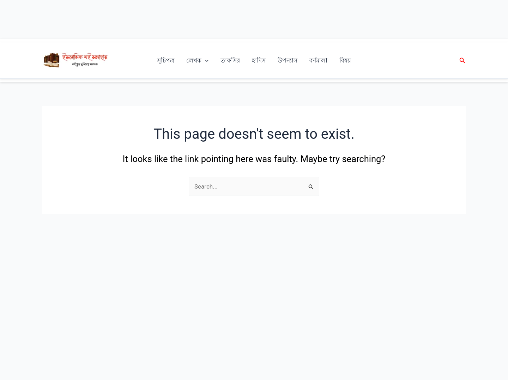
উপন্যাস (287, 60)
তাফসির (230, 60)
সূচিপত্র (165, 60)
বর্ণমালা (318, 60)
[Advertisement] (254, 19)
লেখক (197, 60)
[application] (204, 60)
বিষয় (345, 60)
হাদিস (259, 60)
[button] (462, 60)
